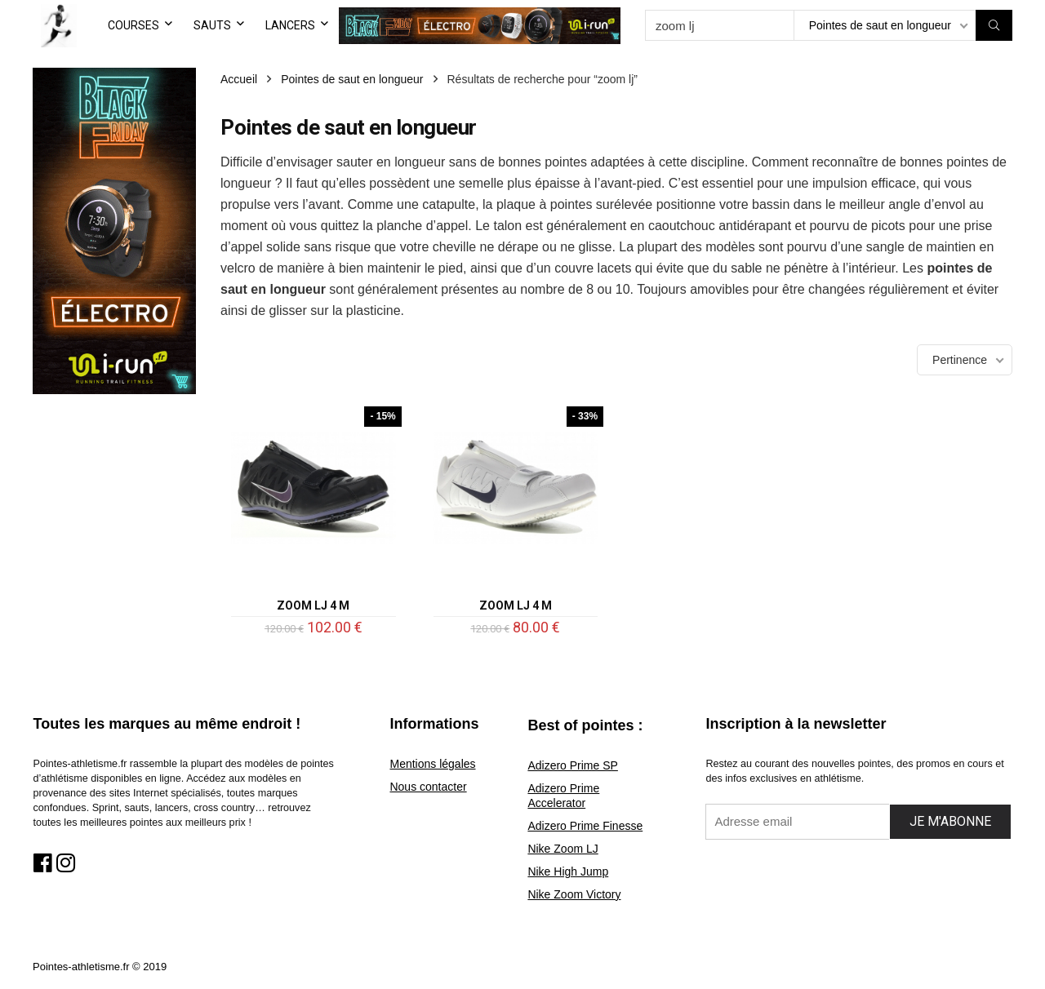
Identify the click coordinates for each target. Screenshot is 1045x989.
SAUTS (212, 25)
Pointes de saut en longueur (352, 79)
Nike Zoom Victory (573, 894)
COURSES (133, 25)
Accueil (238, 79)
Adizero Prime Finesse (585, 825)
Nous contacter (427, 786)
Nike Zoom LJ (562, 848)
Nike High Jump (567, 871)
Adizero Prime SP (572, 765)
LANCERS (290, 25)
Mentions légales (432, 763)
